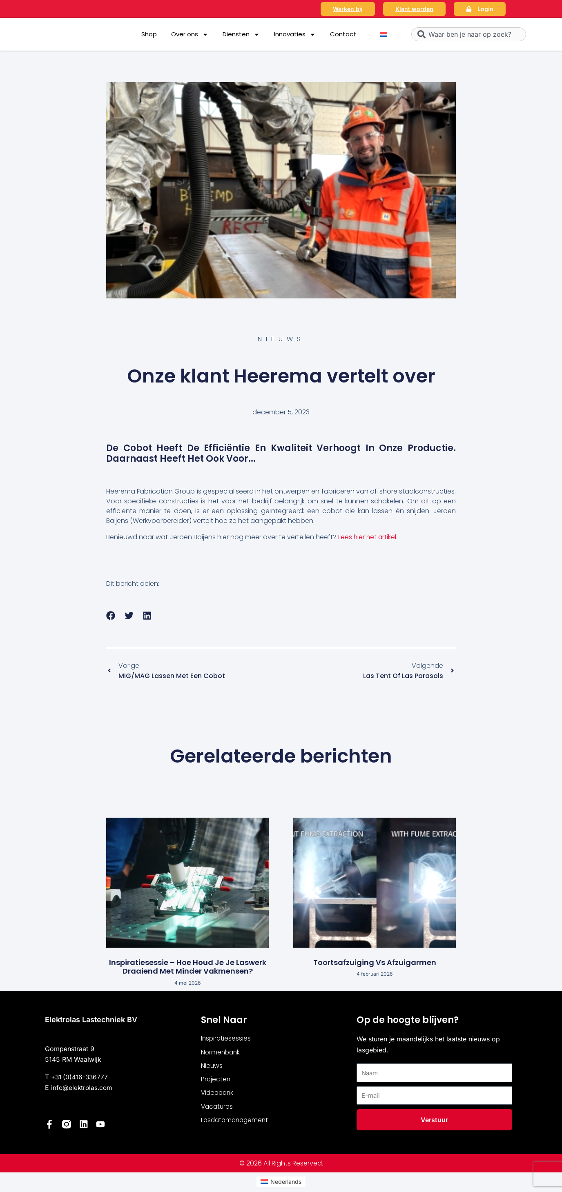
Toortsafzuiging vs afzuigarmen (374, 963)
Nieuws (212, 1067)
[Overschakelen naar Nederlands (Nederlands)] (281, 1182)
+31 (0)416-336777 (81, 1078)
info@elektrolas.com (82, 1088)
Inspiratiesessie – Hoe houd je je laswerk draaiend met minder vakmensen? (187, 967)
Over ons (189, 34)
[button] (111, 615)
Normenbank (221, 1053)
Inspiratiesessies (226, 1039)
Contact (343, 34)
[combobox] (468, 34)
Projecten (216, 1081)
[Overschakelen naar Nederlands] (383, 34)
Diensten (241, 34)
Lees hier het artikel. (368, 537)
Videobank (218, 1095)
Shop (149, 34)
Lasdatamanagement (236, 1123)
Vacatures (217, 1109)
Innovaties (295, 34)
